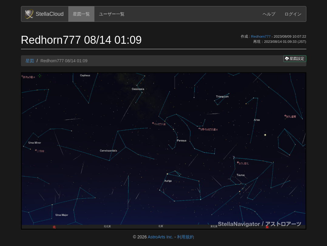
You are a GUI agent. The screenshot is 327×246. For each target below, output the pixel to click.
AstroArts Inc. (160, 236)
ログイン (292, 14)
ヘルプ (269, 14)
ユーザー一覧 (111, 14)
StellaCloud (50, 14)
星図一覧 (81, 14)
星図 (30, 60)
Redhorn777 (261, 36)
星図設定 (294, 58)
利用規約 (185, 236)
